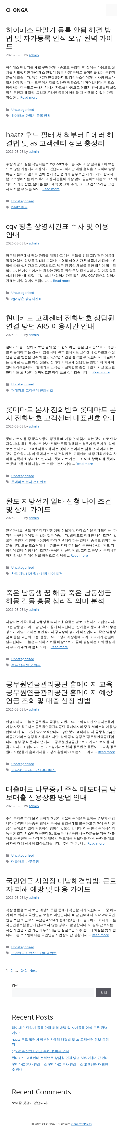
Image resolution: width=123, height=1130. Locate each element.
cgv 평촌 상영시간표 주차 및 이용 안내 (57, 230)
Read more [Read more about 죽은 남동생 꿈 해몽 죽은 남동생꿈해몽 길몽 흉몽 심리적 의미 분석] (59, 647)
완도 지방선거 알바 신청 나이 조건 (36, 573)
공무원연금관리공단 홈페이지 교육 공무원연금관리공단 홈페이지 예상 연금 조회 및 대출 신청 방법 (59, 692)
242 (24, 970)
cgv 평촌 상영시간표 (26, 298)
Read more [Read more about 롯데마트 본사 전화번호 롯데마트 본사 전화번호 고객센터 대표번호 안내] (84, 463)
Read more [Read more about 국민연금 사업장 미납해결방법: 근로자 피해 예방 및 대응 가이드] (100, 935)
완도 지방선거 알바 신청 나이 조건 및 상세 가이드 (58, 505)
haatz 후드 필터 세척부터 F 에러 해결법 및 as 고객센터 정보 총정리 (60, 138)
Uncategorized (22, 109)
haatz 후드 (19, 207)
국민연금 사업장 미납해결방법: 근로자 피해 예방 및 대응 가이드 (61, 884)
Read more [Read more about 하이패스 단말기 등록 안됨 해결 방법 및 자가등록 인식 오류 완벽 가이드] (28, 97)
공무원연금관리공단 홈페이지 (33, 770)
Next (35, 970)
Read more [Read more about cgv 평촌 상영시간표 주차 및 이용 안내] (61, 280)
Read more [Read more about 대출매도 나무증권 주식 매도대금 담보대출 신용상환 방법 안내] (96, 843)
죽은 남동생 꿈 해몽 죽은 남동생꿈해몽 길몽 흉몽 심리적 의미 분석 (58, 596)
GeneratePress (81, 1124)
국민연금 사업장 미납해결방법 (33, 953)
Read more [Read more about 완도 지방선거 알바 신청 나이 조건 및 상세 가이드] (79, 555)
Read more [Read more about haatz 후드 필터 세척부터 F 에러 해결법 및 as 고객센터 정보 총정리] (51, 189)
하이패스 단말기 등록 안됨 (31, 115)
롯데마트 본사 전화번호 (28, 481)
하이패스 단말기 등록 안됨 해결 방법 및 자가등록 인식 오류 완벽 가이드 (59, 38)
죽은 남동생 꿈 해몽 (26, 665)
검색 (15, 985)
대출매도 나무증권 (25, 861)
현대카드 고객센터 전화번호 (32, 390)
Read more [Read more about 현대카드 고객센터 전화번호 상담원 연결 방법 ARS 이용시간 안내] (101, 372)
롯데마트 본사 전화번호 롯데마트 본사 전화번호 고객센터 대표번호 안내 (61, 413)
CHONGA (17, 9)
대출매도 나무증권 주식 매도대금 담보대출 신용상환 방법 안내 (61, 793)
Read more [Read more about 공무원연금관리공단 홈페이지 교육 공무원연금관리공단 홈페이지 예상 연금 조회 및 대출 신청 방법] (106, 752)
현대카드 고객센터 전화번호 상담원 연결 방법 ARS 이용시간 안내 (60, 321)
